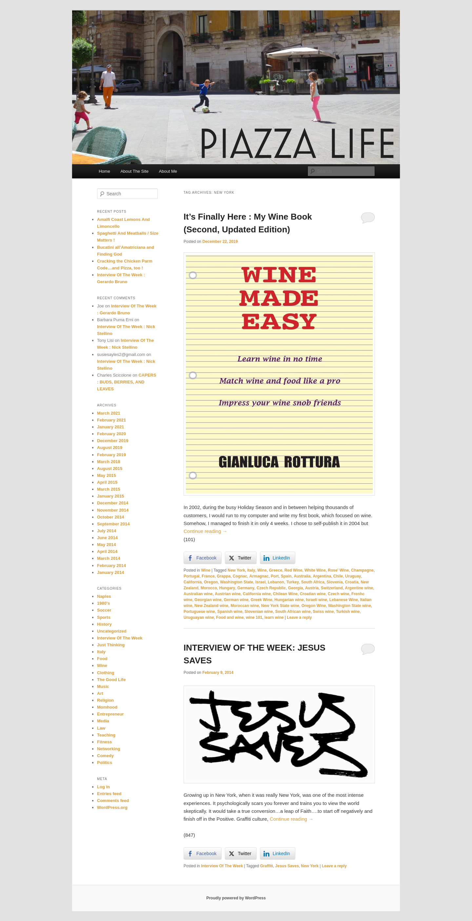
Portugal (192, 576)
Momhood (107, 707)
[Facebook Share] (203, 558)
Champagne (362, 570)
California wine (257, 594)
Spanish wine (230, 611)
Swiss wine (323, 611)
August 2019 (109, 447)
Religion (105, 700)
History (104, 624)
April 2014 (107, 551)
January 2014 (110, 572)
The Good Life (111, 679)
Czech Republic (271, 588)
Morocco (209, 588)
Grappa (223, 576)
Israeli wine (316, 600)
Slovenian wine (259, 611)
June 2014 (107, 537)
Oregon (211, 582)
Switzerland (332, 588)
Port (275, 576)
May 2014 (106, 544)
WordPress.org (112, 807)
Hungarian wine (289, 600)
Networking (108, 748)
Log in (103, 786)
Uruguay (353, 576)
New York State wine (280, 605)
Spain (286, 576)
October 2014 (110, 517)
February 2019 (111, 454)
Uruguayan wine (199, 617)
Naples (104, 596)
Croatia (351, 582)
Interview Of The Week (222, 866)
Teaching (106, 735)
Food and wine (230, 617)
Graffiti (266, 866)
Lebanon (276, 582)
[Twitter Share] (240, 558)
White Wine (315, 570)
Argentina (322, 576)
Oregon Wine (314, 605)
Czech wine (338, 594)
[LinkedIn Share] (277, 558)
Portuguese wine (199, 611)
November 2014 (112, 510)
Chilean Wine (285, 594)
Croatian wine (313, 594)
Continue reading (205, 531)
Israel (260, 582)
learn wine (274, 617)
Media (103, 720)
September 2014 (113, 523)
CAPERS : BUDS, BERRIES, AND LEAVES (126, 382)
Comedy (105, 755)
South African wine (292, 611)
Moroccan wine (244, 605)
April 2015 (107, 482)
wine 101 (254, 617)
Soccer (104, 610)
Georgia (295, 588)
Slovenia (334, 582)
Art (100, 693)
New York (236, 570)
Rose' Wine (338, 570)
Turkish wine (348, 611)
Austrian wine (228, 594)
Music (103, 686)
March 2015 (108, 489)
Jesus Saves (287, 866)
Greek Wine (261, 600)
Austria (312, 588)
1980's (103, 603)
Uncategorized (112, 631)
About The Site (134, 171)
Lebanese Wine (343, 600)
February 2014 (111, 565)
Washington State (236, 582)
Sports (103, 617)
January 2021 (110, 426)
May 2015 (106, 475)
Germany (245, 588)
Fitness (104, 741)
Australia (302, 576)
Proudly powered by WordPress (236, 898)
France (208, 576)
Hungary (227, 588)
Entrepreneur (110, 714)
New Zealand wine (211, 605)
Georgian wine (208, 600)
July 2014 (106, 530)
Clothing (105, 672)
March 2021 (108, 413)
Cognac (240, 576)
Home (104, 171)
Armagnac (259, 576)
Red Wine (294, 570)
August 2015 (109, 468)
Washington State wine (349, 605)
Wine (205, 570)
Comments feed (113, 800)
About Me (168, 171)
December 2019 (112, 440)
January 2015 (110, 496)
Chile (338, 576)
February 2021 (111, 420)
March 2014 (108, 558)
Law (101, 728)
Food (102, 658)
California (193, 582)
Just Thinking (111, 644)
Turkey (292, 582)
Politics (104, 762)
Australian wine (198, 594)
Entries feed (109, 793)
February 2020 (111, 433)
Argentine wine (359, 588)
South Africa (312, 582)
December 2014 (112, 502)
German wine (236, 600)
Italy (251, 570)
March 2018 (108, 461)
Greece (275, 570)
